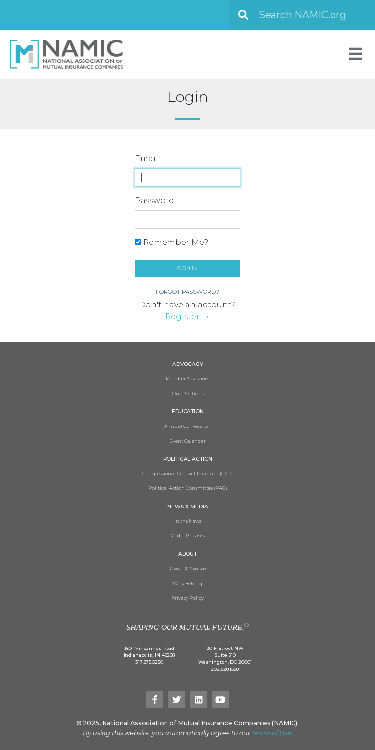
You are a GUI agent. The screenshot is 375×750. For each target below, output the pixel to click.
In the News (187, 521)
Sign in (187, 268)
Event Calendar (187, 441)
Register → (187, 316)
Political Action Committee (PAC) (187, 488)
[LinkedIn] (198, 699)
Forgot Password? (187, 291)
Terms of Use (271, 733)
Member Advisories (187, 378)
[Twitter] (176, 699)
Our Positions (188, 393)
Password (154, 200)
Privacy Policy (187, 598)
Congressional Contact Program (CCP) (187, 473)
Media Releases (187, 535)
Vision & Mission (187, 568)
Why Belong (187, 583)
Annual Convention (187, 426)
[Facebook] (154, 699)
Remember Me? (171, 242)
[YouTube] (220, 699)
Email (146, 158)
